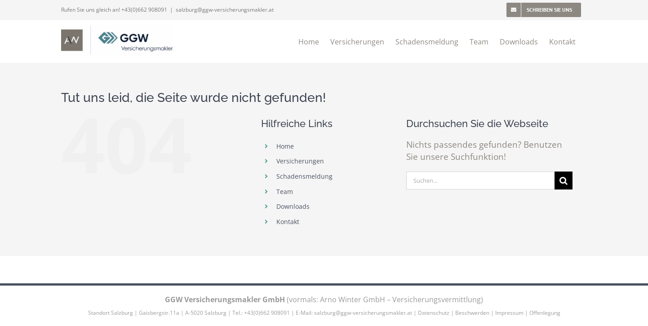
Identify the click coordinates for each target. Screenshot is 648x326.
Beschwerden (472, 313)
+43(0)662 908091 (144, 9)
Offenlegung (544, 313)
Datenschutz (433, 313)
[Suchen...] (480, 180)
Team (284, 191)
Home (285, 146)
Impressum (509, 313)
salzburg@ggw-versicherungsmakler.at (225, 9)
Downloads (293, 206)
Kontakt (287, 221)
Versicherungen (300, 161)
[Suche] (564, 180)
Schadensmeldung (304, 176)
